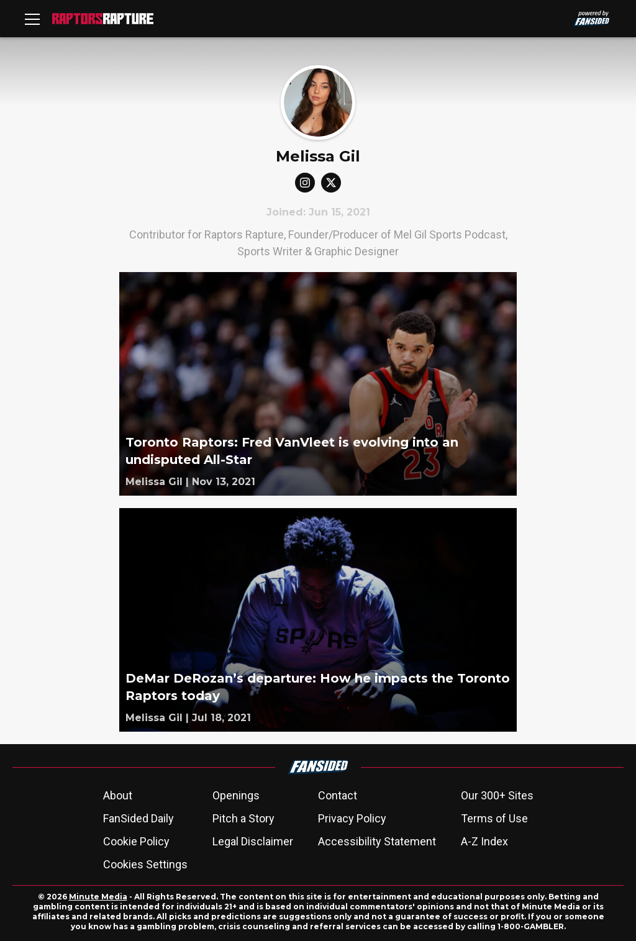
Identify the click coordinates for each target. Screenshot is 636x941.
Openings (236, 795)
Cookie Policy (136, 841)
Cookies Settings (145, 864)
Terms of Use (494, 818)
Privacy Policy (352, 818)
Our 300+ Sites (497, 795)
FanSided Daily (138, 818)
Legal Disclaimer (252, 841)
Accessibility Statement (377, 841)
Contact (337, 795)
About (117, 795)
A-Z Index (484, 841)
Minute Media (98, 896)
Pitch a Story (243, 818)
